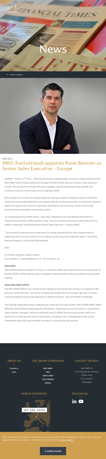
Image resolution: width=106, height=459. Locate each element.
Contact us (14, 368)
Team (14, 372)
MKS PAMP (47, 368)
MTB (48, 372)
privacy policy (67, 440)
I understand (53, 451)
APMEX (48, 383)
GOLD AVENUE (48, 379)
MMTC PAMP (48, 376)
